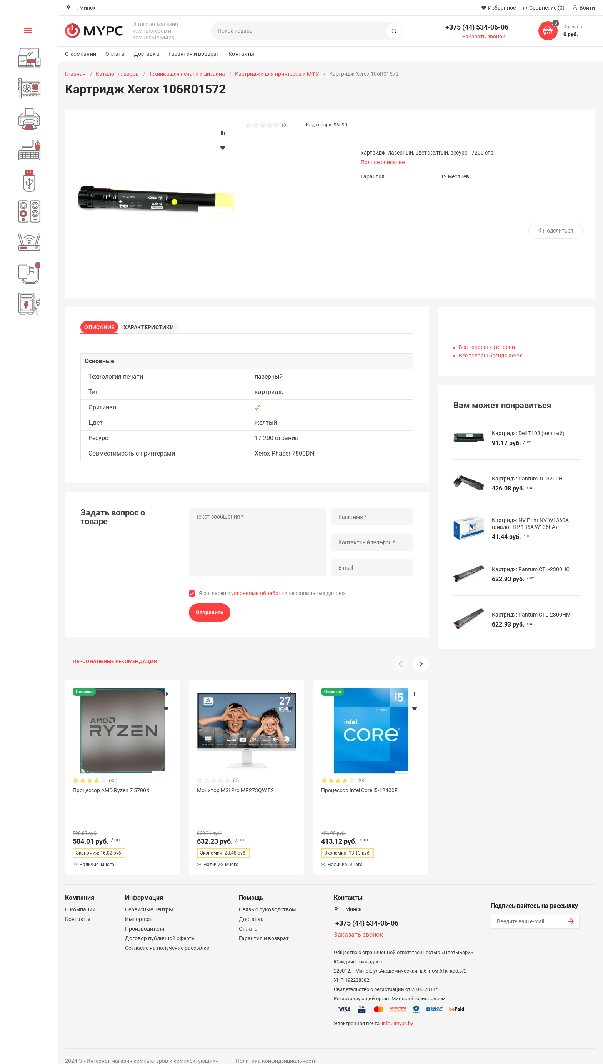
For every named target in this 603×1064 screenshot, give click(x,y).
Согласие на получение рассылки (167, 937)
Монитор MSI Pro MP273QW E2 (235, 793)
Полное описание (383, 162)
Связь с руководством (267, 898)
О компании (80, 54)
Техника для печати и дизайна (187, 74)
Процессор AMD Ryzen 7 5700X (111, 793)
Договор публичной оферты (160, 927)
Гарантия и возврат (194, 54)
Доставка (146, 54)
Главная (75, 74)
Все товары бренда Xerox (490, 355)
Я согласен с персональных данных (272, 596)
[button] (421, 666)
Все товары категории (487, 347)
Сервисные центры (149, 898)
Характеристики (154, 325)
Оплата (115, 54)
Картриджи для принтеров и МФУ (277, 74)
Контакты (241, 54)
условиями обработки (259, 596)
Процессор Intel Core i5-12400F (359, 793)
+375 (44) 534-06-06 (476, 27)
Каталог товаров (117, 74)
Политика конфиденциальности (276, 1050)
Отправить (209, 615)
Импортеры (139, 908)
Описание (102, 325)
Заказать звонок (483, 36)
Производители (144, 917)
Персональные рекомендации (115, 664)
